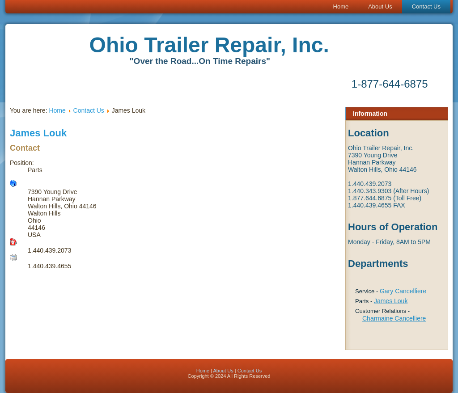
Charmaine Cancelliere (394, 318)
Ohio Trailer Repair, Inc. (209, 45)
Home (341, 6)
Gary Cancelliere (403, 291)
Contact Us (426, 6)
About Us (380, 6)
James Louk (390, 300)
